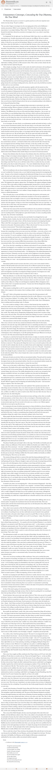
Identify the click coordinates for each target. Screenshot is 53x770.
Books (7, 5)
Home (2, 5)
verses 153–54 (21, 742)
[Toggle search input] (50, 2)
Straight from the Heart (15, 5)
